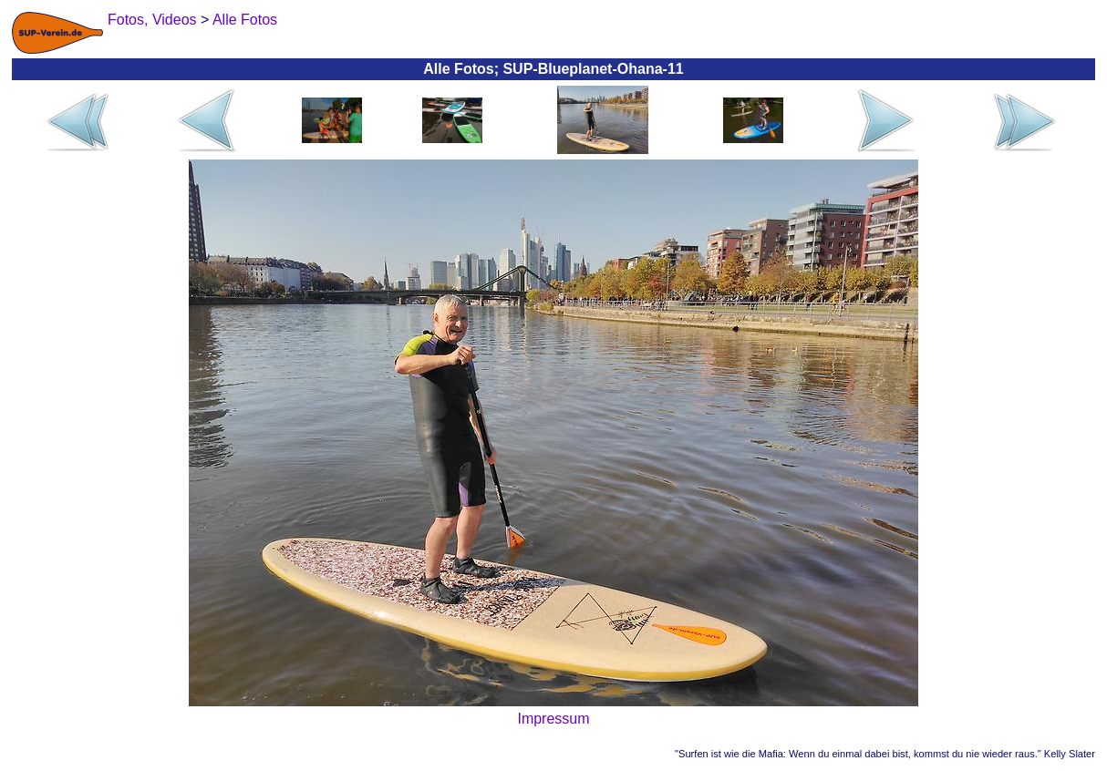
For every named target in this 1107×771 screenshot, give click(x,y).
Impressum (553, 718)
